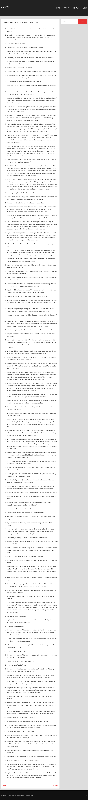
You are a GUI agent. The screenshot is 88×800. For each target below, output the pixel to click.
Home (58, 8)
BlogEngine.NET (29, 795)
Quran (5, 7)
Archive (66, 8)
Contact (76, 8)
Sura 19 (55, 785)
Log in (85, 8)
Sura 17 (5, 785)
